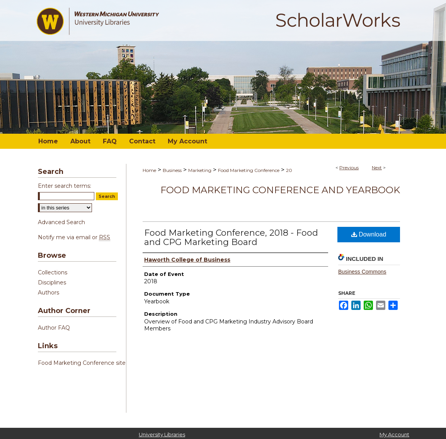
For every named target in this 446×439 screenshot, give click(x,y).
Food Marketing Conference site (82, 362)
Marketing (199, 170)
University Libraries (162, 434)
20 (289, 170)
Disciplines (52, 282)
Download (368, 234)
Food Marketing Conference (248, 170)
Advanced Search (61, 222)
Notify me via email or (74, 237)
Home (149, 170)
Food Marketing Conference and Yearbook (280, 190)
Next (377, 167)
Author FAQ (54, 327)
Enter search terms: (64, 185)
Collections (52, 272)
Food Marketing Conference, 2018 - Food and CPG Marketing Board (231, 237)
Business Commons (362, 272)
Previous (349, 167)
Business (172, 170)
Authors (48, 292)
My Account (394, 434)
